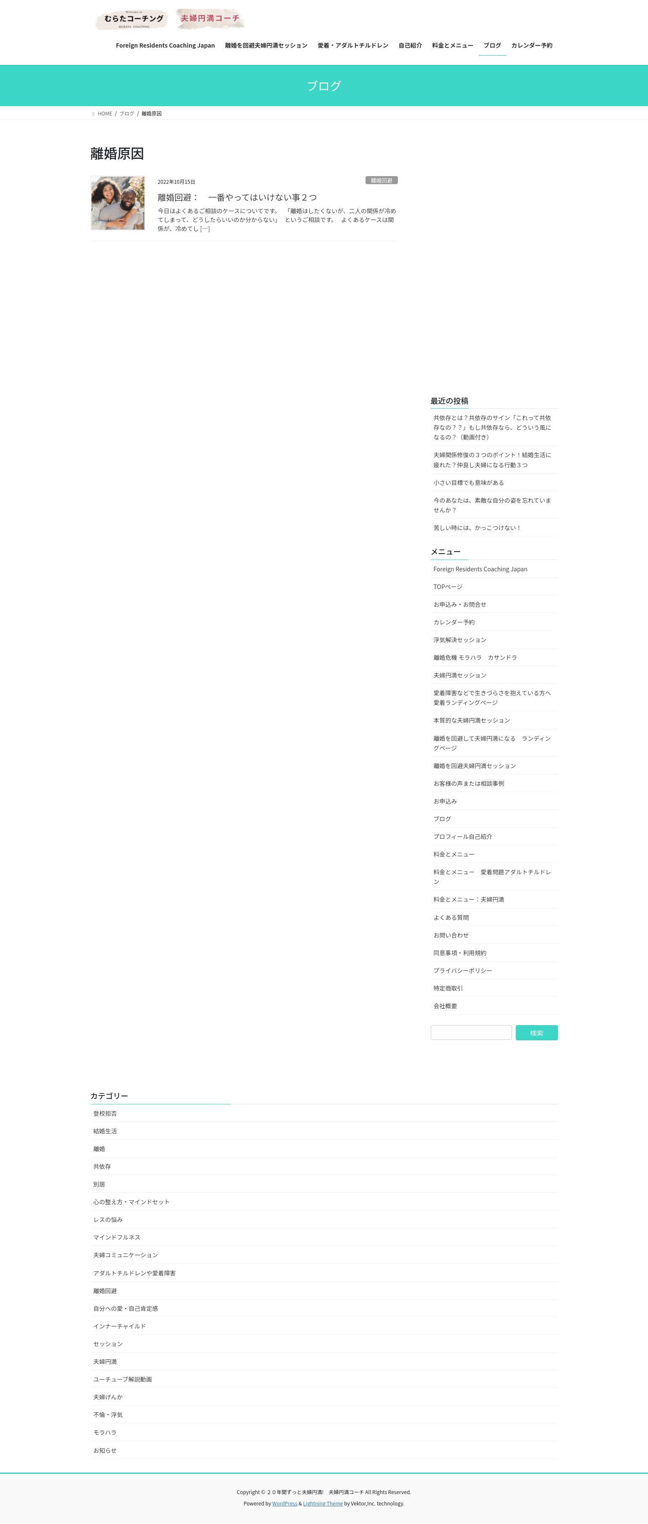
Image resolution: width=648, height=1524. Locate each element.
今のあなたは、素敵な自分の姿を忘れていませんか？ (493, 505)
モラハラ (105, 1432)
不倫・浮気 (108, 1414)
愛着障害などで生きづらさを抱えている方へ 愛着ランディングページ (495, 697)
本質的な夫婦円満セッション (472, 720)
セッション (108, 1343)
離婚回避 (381, 180)
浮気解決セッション (460, 639)
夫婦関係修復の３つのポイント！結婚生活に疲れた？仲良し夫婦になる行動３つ (493, 459)
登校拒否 (105, 1113)
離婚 (99, 1148)
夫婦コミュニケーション (125, 1255)
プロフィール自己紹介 (463, 836)
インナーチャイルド (120, 1326)
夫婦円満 (105, 1361)
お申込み (445, 801)
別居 (99, 1184)
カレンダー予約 (454, 622)
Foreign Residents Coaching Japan (481, 569)
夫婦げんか (108, 1397)
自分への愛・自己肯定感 (125, 1308)
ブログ (442, 818)
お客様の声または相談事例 (469, 783)
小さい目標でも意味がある (469, 482)
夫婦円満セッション (460, 675)
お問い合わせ (451, 935)
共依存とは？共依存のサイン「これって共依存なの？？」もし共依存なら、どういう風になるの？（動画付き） (493, 427)
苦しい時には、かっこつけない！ (478, 527)
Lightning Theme (323, 1503)
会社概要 (445, 1006)
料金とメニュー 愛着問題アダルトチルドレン (493, 877)
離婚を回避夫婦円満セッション (475, 765)
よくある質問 (451, 917)
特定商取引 (448, 988)
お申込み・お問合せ (460, 604)
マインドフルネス (117, 1237)
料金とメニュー (454, 854)
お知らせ (105, 1450)
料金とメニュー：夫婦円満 (469, 899)
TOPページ (448, 586)
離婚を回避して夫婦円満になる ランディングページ (492, 743)
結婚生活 (105, 1131)
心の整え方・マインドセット (131, 1201)
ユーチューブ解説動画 (122, 1379)
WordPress (285, 1503)
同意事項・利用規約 (460, 952)
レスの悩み (108, 1219)
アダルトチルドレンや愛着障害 (134, 1273)
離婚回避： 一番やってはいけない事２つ (242, 197)
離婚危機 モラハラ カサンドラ (475, 657)
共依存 (102, 1166)
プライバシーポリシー (463, 970)
